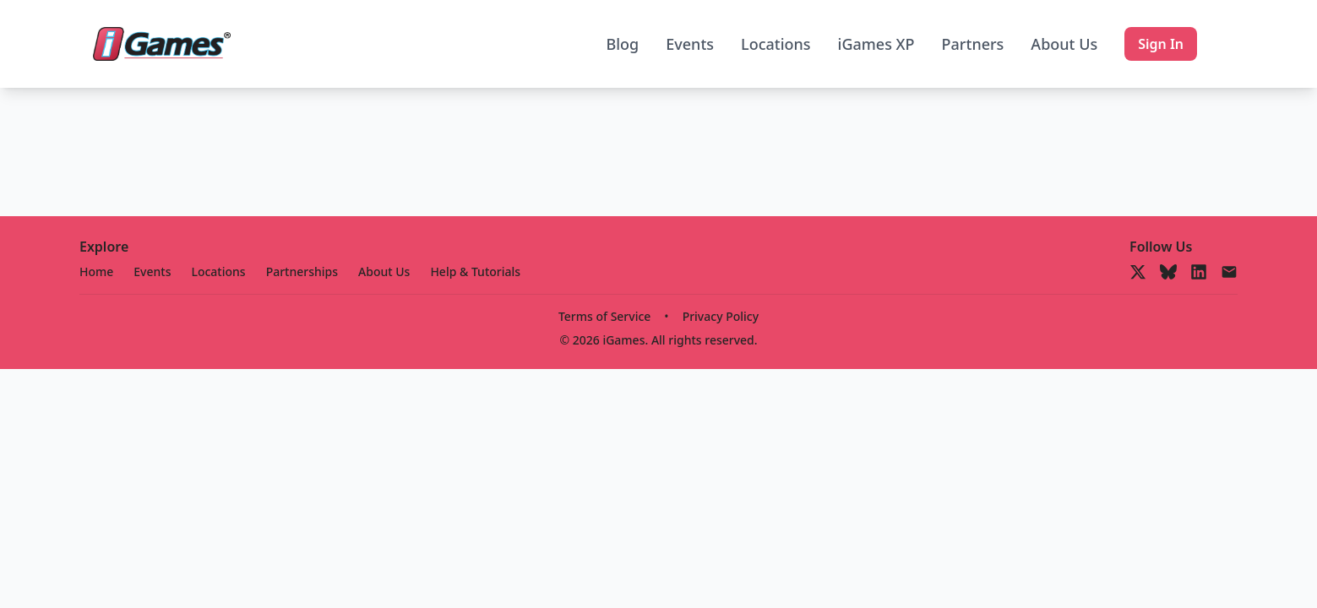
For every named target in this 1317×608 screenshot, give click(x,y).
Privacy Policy (721, 316)
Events (690, 44)
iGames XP (876, 44)
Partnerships (302, 271)
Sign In (1161, 44)
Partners (973, 44)
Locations (776, 44)
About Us (1064, 44)
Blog (622, 44)
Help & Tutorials (475, 271)
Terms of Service (604, 316)
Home (96, 271)
